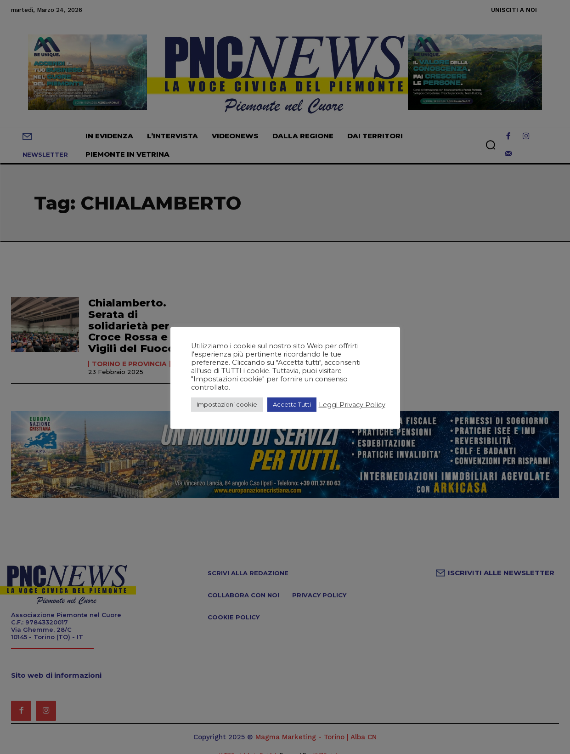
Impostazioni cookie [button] (227, 404)
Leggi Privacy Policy (352, 405)
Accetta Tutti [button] (292, 404)
